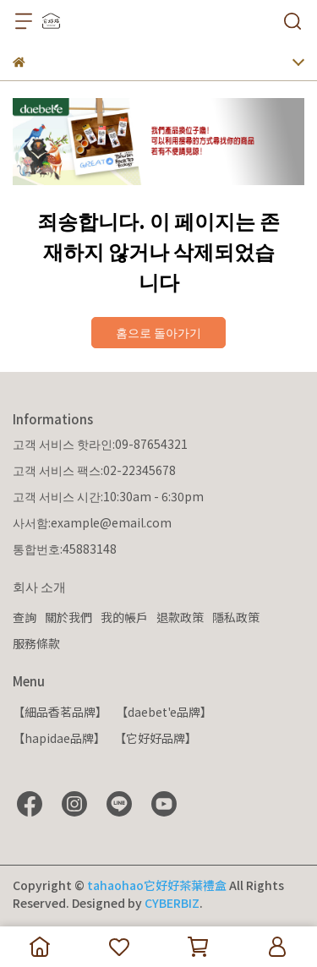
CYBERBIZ (172, 902)
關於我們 (68, 617)
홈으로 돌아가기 (158, 332)
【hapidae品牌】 (59, 737)
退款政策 (180, 617)
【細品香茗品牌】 (60, 711)
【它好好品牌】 (155, 737)
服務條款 (36, 643)
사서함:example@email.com (92, 522)
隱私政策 (236, 617)
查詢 (24, 617)
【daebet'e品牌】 (164, 711)
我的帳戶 (124, 617)
